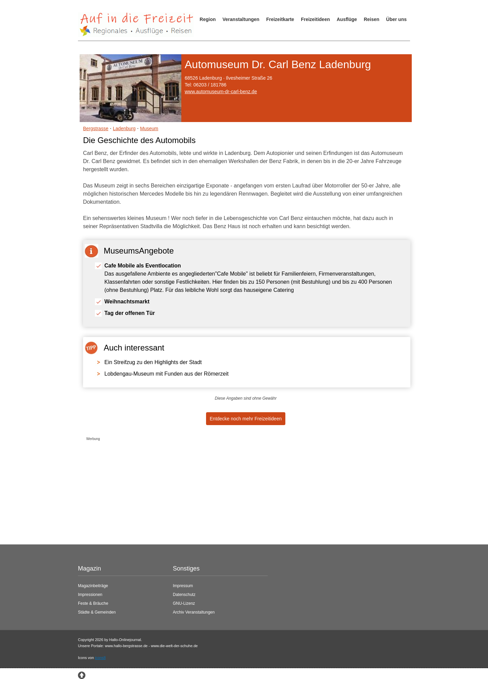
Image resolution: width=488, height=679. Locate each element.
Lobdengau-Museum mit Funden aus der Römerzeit (166, 374)
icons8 (100, 658)
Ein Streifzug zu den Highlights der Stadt (153, 362)
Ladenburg (124, 128)
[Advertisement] (238, 490)
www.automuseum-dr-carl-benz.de (221, 91)
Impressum (183, 585)
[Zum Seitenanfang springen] (81, 675)
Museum (149, 128)
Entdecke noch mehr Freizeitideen (246, 418)
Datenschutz (184, 594)
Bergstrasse (95, 128)
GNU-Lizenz (184, 603)
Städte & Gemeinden (97, 612)
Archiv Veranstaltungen (194, 612)
